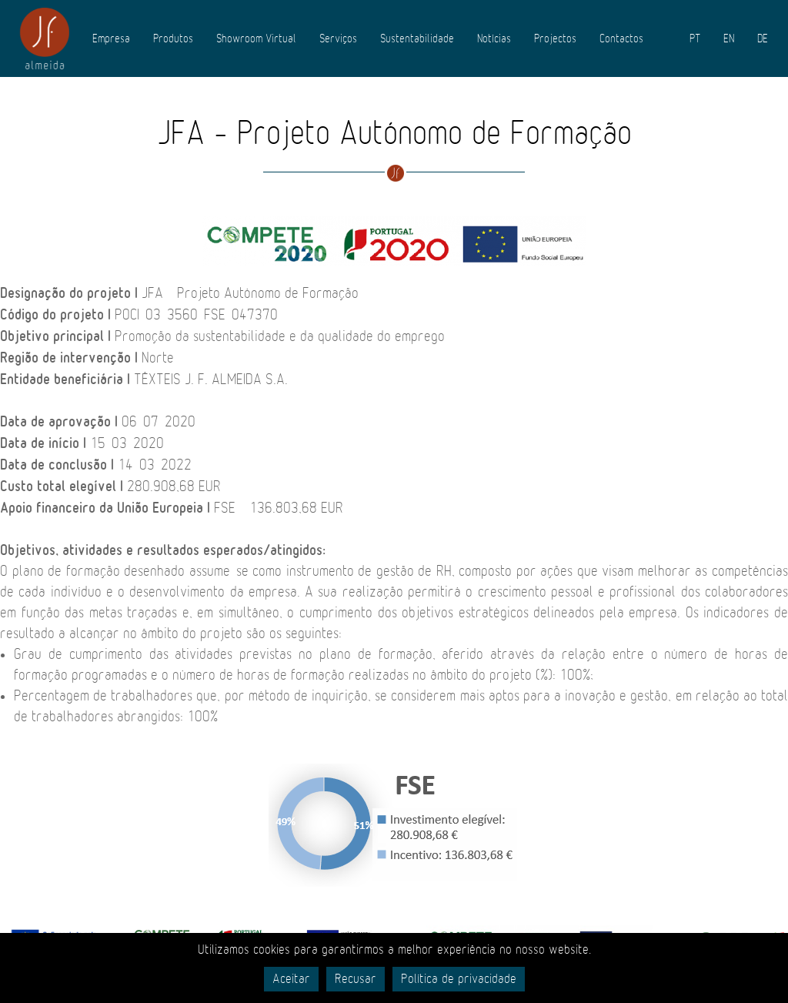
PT (695, 38)
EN (728, 38)
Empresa (111, 38)
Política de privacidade (458, 979)
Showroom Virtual (256, 38)
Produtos (173, 38)
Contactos (621, 38)
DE (762, 38)
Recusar (355, 979)
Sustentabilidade (417, 38)
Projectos (555, 38)
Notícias (494, 38)
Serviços (338, 38)
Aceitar (291, 979)
